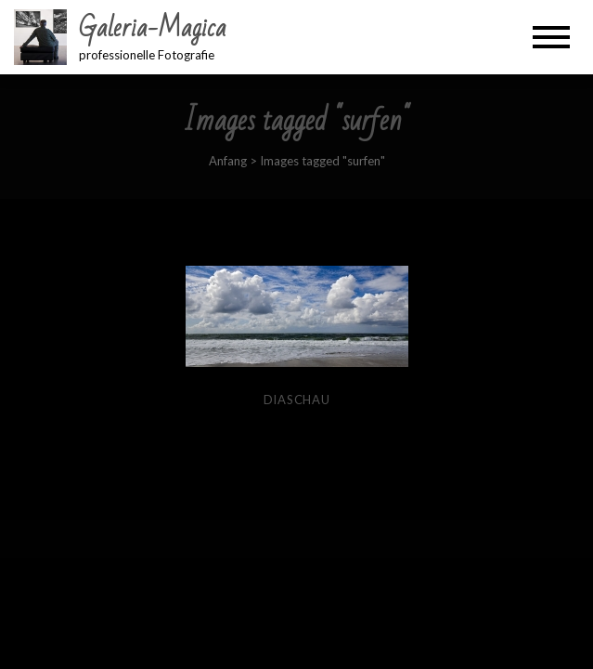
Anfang (228, 160)
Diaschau (297, 399)
